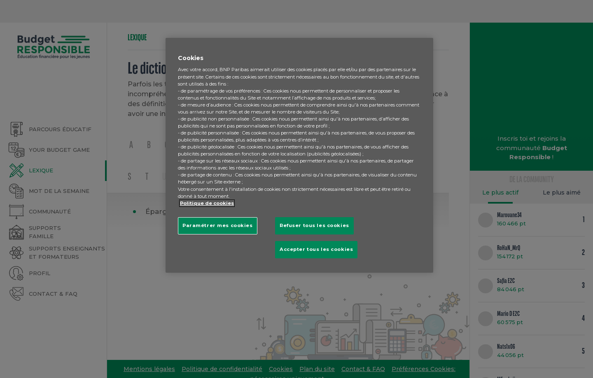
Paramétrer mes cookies (217, 225)
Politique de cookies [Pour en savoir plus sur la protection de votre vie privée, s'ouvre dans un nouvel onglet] (207, 203)
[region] (299, 155)
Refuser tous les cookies (314, 225)
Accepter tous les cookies (316, 249)
